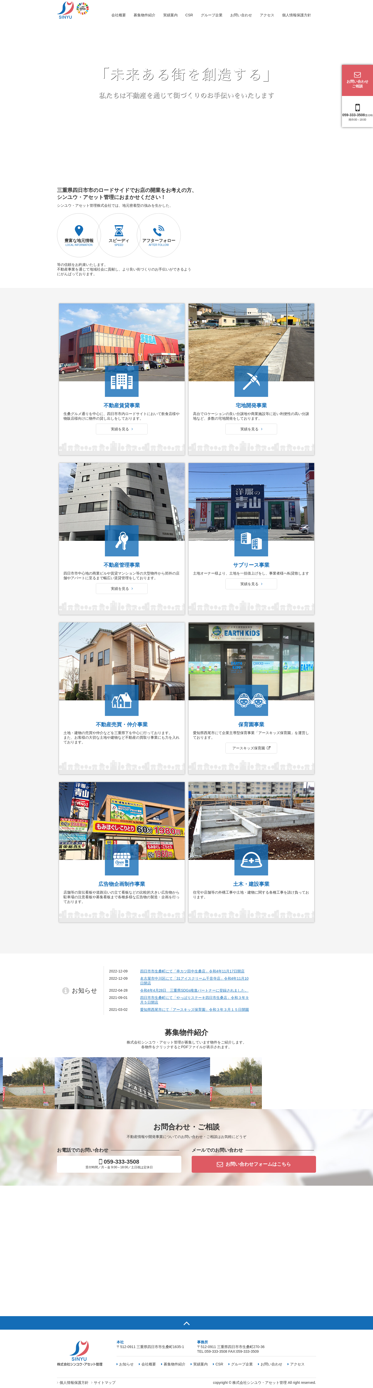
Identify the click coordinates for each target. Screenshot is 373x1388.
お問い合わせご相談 (357, 79)
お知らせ (125, 1364)
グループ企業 (212, 15)
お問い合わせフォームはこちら (254, 1164)
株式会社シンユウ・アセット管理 (259, 1382)
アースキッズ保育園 (248, 889)
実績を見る (122, 564)
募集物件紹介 (144, 15)
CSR (189, 15)
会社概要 (118, 15)
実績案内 (170, 15)
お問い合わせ (241, 15)
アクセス (267, 15)
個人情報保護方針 (296, 15)
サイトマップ (103, 1382)
